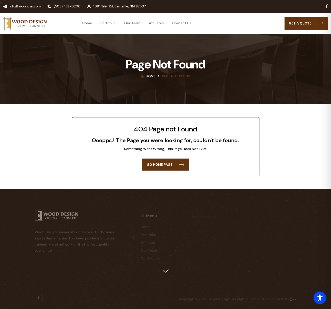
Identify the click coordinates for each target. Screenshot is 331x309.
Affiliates (156, 23)
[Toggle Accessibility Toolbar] (320, 298)
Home (87, 23)
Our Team (132, 23)
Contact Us (181, 23)
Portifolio (108, 23)
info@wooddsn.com (25, 6)
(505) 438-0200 (67, 6)
